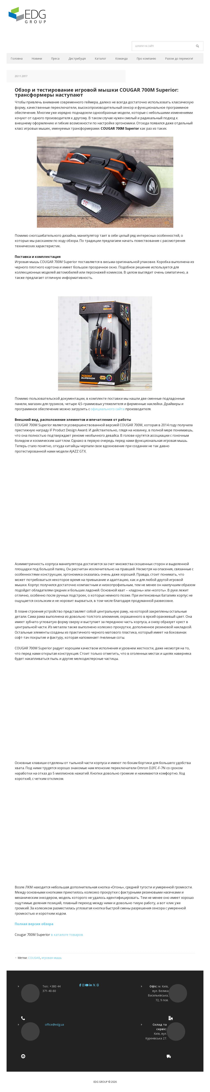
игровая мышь (52, 958)
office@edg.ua (54, 1024)
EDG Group (34, 15)
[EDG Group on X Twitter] (94, 985)
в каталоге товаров (67, 934)
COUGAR (34, 958)
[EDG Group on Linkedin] (91, 985)
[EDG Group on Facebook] (80, 985)
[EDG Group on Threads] (97, 985)
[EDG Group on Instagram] (83, 985)
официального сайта (107, 409)
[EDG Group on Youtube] (87, 985)
